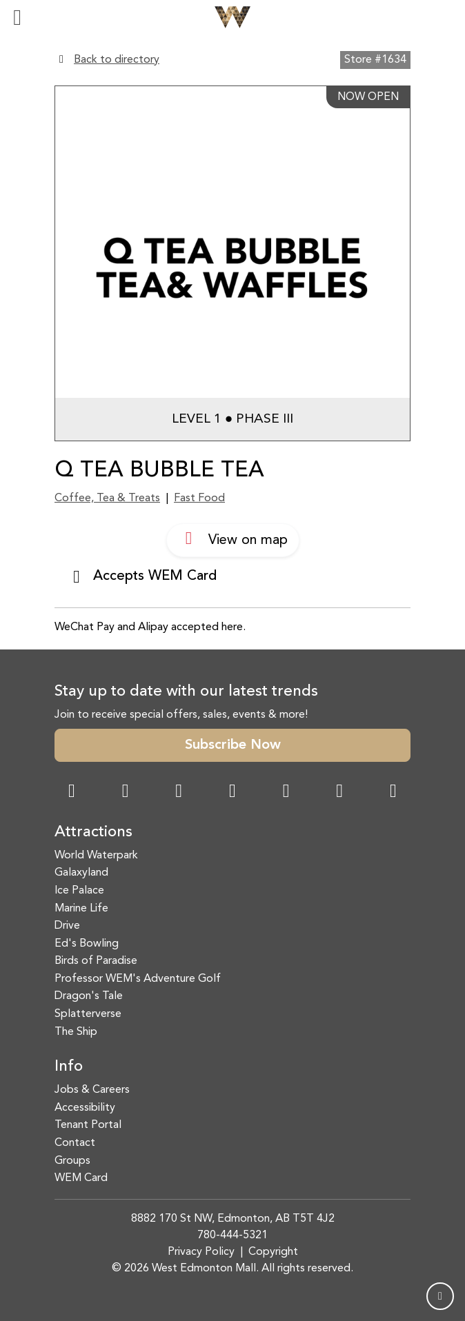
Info (69, 1066)
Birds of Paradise (96, 961)
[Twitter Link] (232, 792)
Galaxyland (81, 872)
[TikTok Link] (339, 792)
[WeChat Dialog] (286, 792)
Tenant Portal (88, 1125)
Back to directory (116, 59)
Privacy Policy (201, 1252)
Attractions (93, 832)
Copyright (273, 1252)
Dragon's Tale (89, 996)
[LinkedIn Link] (393, 792)
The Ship (76, 1032)
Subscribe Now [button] (233, 745)
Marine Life (81, 908)
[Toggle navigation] (17, 17)
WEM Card (81, 1178)
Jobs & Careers (92, 1090)
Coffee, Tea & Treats (107, 498)
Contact (75, 1143)
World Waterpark (96, 855)
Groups (72, 1161)
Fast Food (199, 498)
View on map (233, 538)
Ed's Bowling (87, 943)
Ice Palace (79, 890)
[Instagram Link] (125, 792)
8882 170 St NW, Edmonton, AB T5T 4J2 (233, 1218)
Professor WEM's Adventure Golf (138, 979)
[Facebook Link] (72, 792)
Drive (67, 925)
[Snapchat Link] (178, 792)
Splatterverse (88, 1014)
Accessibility (85, 1107)
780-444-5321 (232, 1235)
